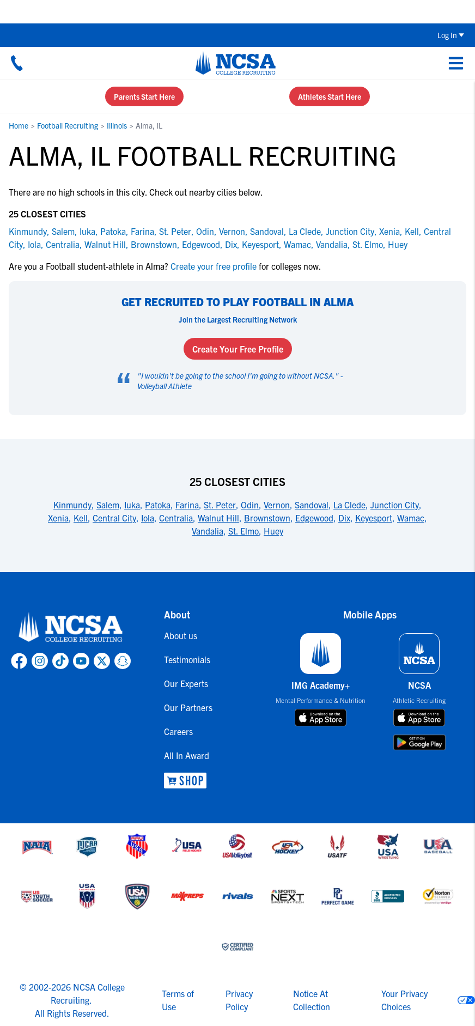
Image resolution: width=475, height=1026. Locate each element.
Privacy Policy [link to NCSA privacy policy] (239, 1000)
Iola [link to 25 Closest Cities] (147, 517)
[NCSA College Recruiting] (235, 63)
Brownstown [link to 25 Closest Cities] (267, 517)
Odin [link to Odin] (205, 231)
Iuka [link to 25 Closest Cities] (132, 504)
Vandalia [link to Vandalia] (332, 244)
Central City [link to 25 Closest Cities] (114, 517)
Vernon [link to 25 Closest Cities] (277, 504)
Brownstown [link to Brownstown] (154, 244)
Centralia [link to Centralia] (63, 244)
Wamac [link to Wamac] (297, 244)
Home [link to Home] (18, 125)
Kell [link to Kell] (412, 231)
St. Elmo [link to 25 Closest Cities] (243, 530)
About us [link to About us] (180, 635)
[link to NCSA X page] (102, 661)
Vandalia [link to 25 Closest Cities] (207, 530)
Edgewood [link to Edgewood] (201, 244)
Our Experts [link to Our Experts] (186, 683)
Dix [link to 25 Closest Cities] (344, 517)
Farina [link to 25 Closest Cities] (187, 504)
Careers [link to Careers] (178, 731)
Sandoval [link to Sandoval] (267, 231)
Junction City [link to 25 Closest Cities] (394, 504)
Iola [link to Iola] (34, 244)
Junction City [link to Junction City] (350, 231)
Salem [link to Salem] (63, 231)
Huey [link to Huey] (397, 244)
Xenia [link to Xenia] (389, 231)
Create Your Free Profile (237, 348)
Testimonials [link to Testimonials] (187, 659)
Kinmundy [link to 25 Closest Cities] (72, 504)
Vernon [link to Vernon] (232, 231)
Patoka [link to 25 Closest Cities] (157, 504)
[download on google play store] (419, 742)
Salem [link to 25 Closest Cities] (107, 504)
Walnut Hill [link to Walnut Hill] (105, 244)
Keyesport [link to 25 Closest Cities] (373, 517)
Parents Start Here (144, 96)
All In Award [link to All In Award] (186, 755)
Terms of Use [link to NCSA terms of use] (178, 1000)
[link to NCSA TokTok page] (60, 661)
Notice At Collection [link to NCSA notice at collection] (311, 1000)
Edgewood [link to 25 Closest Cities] (314, 517)
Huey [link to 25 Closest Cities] (273, 530)
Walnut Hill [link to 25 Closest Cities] (218, 517)
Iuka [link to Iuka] (87, 231)
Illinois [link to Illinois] (117, 125)
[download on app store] (320, 717)
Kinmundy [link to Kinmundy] (28, 231)
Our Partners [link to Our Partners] (188, 707)
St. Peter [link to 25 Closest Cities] (220, 504)
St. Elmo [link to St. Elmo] (367, 244)
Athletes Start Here (329, 96)
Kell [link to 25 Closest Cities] (81, 517)
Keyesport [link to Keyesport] (260, 244)
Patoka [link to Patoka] (113, 231)
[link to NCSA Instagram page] (40, 661)
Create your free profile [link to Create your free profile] (213, 265)
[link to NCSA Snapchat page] (122, 661)
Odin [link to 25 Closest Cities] (250, 504)
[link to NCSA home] (71, 627)
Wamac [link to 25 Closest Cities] (410, 517)
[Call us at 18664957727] (17, 62)
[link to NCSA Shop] (188, 780)
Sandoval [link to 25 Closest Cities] (311, 504)
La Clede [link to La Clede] (305, 231)
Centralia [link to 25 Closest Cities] (176, 517)
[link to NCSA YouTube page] (81, 661)
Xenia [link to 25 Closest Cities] (58, 517)
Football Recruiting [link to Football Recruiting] (67, 125)
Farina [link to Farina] (142, 231)
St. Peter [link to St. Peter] (175, 231)
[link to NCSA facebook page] (19, 661)
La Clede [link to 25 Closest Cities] (349, 504)
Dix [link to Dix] (231, 244)
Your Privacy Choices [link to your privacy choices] (404, 1000)
